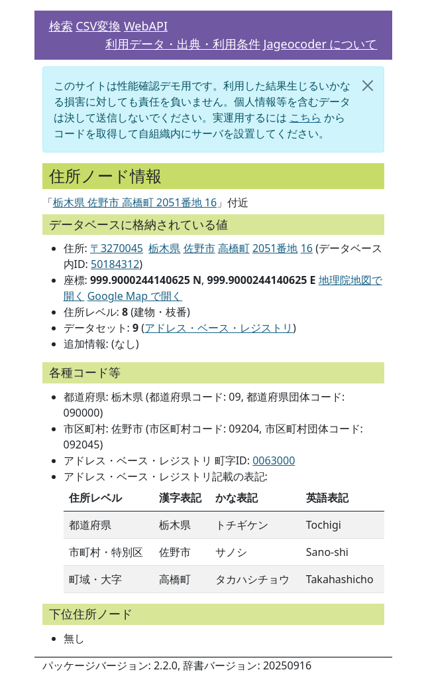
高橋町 (234, 248)
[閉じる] (368, 85)
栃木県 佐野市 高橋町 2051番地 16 (135, 202)
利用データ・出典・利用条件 (182, 44)
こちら (305, 117)
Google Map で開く (135, 296)
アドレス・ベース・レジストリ (218, 327)
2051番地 (275, 248)
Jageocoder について (321, 44)
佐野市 (199, 248)
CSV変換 (98, 26)
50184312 (115, 264)
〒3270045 (116, 248)
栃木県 (164, 248)
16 (307, 248)
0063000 (273, 460)
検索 (61, 26)
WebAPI (146, 26)
